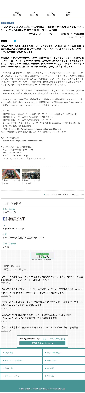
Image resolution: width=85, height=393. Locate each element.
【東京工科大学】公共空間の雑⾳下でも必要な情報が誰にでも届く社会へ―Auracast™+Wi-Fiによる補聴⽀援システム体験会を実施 (36, 316)
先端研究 (65, 34)
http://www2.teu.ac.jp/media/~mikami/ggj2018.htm (39, 129)
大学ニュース (34, 13)
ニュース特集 (68, 13)
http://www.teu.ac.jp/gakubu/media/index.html (22, 141)
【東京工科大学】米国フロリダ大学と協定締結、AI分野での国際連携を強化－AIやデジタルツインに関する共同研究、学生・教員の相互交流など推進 (42, 291)
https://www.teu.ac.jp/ (13, 228)
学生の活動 (79, 34)
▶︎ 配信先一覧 (8, 368)
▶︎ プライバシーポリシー (12, 376)
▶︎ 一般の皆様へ (51, 360)
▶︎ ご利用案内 (8, 353)
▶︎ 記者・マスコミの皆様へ (13, 360)
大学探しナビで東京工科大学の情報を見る (42, 256)
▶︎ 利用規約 (49, 376)
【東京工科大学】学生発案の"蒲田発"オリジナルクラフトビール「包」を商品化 (39, 327)
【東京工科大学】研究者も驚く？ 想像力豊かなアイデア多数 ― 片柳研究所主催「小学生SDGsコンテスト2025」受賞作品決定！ (41, 303)
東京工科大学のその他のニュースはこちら (65, 194)
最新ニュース (17, 13)
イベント (51, 34)
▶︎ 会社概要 (49, 368)
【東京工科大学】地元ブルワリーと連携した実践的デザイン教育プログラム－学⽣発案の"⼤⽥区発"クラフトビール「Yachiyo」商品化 (42, 278)
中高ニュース (51, 13)
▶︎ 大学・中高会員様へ (53, 353)
